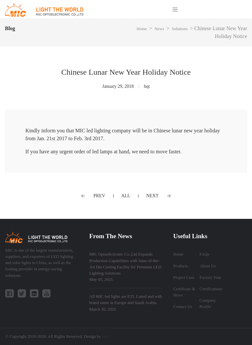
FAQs (204, 254)
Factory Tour (210, 277)
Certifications (211, 289)
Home (141, 29)
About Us (208, 266)
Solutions (180, 29)
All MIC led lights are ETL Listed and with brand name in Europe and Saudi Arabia (125, 302)
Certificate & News (184, 292)
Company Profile (208, 303)
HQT (106, 336)
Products (180, 266)
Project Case (183, 277)
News (159, 29)
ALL (125, 195)
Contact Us (182, 306)
